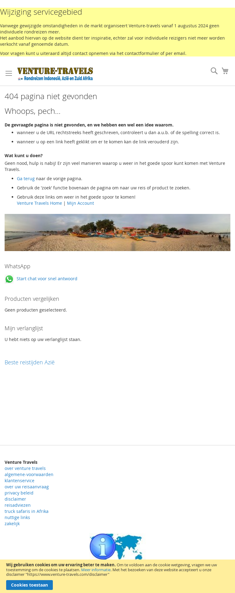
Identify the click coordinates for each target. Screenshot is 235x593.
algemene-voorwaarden (29, 474)
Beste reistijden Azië (30, 362)
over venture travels (25, 468)
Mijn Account (80, 203)
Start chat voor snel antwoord (41, 278)
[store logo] (55, 74)
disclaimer (15, 499)
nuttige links (17, 517)
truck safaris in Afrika (27, 511)
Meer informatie (96, 569)
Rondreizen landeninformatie (117, 551)
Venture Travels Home (39, 203)
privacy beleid (19, 493)
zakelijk (12, 523)
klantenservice (19, 480)
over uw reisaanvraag (27, 487)
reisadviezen (18, 505)
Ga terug (26, 178)
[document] (117, 576)
